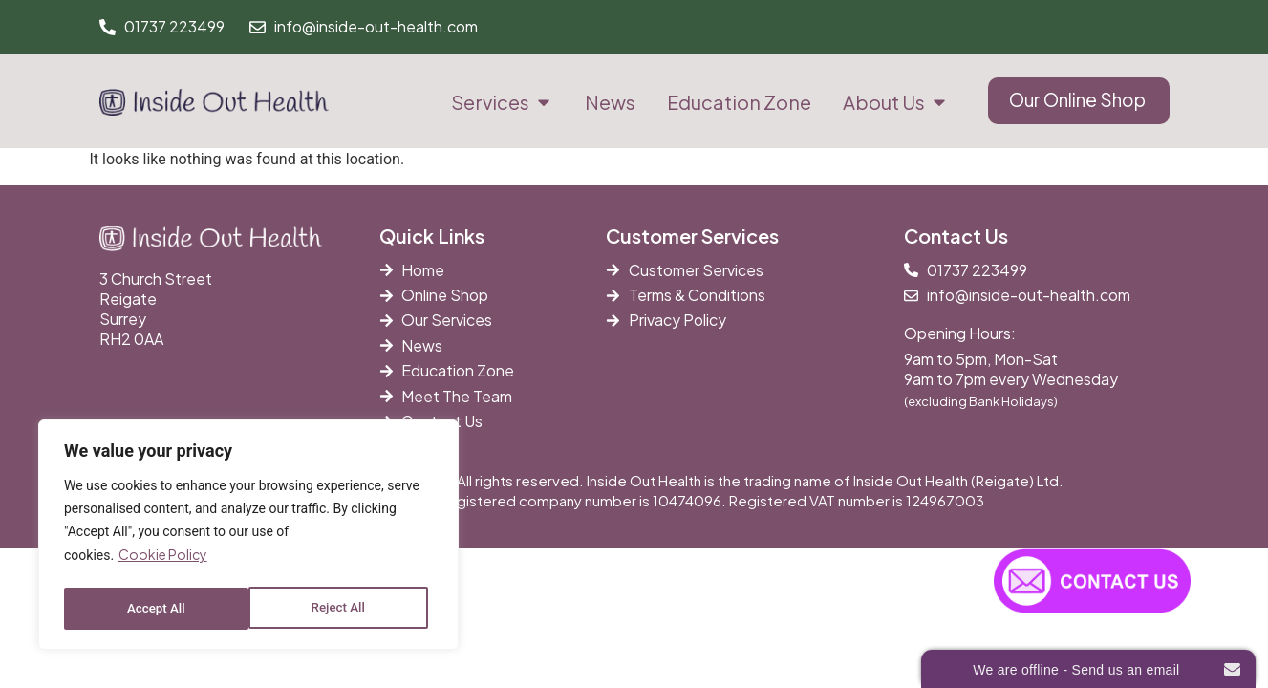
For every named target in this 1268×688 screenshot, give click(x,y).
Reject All (153, 608)
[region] (248, 537)
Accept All (341, 608)
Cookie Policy (162, 560)
